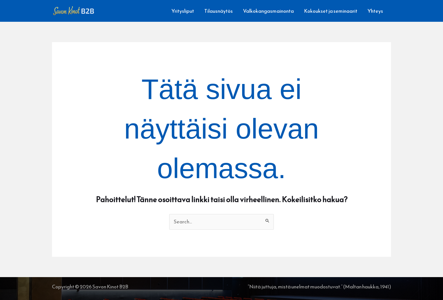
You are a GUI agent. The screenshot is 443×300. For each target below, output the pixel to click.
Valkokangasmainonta (268, 11)
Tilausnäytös (218, 11)
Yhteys (375, 11)
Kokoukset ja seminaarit (330, 11)
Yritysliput (182, 11)
